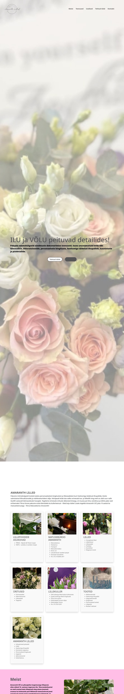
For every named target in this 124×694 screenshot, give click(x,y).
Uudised (89, 9)
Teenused (80, 9)
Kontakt (111, 9)
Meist (71, 9)
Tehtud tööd (100, 9)
